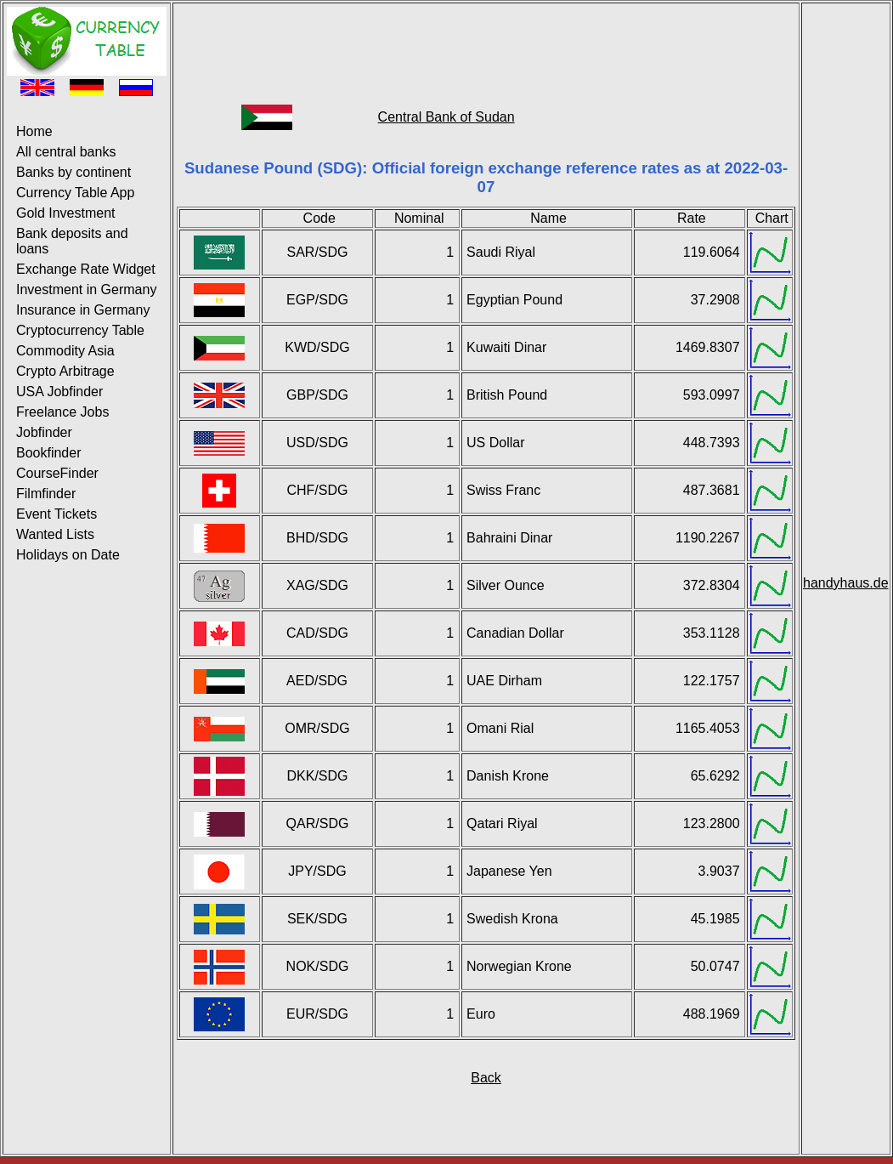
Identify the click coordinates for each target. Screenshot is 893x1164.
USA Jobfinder (59, 391)
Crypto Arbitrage (65, 371)
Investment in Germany (86, 289)
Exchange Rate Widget (85, 269)
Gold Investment (66, 213)
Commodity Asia (65, 351)
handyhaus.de (846, 583)
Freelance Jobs (62, 412)
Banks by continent (73, 172)
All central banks (66, 152)
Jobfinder (44, 432)
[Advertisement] (486, 45)
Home (34, 131)
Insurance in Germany (83, 310)
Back (486, 1077)
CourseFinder (57, 473)
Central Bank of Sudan (446, 117)
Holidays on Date (68, 555)
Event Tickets (56, 514)
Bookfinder (49, 453)
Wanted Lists (55, 534)
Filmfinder (46, 493)
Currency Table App (75, 192)
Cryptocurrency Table (80, 330)
